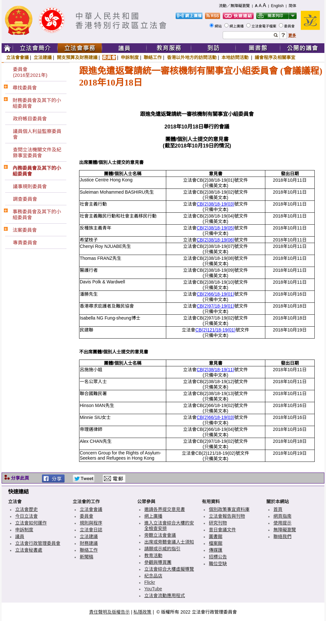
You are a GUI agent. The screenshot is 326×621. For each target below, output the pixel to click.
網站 (219, 26)
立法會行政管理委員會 (37, 543)
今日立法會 (26, 516)
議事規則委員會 (30, 186)
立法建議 (43, 57)
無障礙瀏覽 (284, 529)
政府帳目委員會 (30, 118)
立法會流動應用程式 (164, 595)
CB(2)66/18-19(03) (215, 417)
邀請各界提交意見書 (164, 509)
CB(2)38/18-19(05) (215, 227)
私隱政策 (142, 612)
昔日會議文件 (222, 529)
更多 (292, 35)
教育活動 (153, 555)
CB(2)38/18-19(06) (215, 239)
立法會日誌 (91, 529)
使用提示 (282, 522)
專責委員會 (25, 242)
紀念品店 (153, 575)
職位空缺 (218, 563)
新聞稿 (86, 556)
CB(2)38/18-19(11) (215, 369)
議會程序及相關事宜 (275, 57)
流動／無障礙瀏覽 (234, 6)
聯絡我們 (282, 536)
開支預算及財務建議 (77, 57)
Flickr (149, 582)
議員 (19, 536)
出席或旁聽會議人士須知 (169, 542)
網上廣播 (237, 26)
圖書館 (215, 536)
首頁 (277, 509)
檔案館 (215, 543)
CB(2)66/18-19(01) (215, 294)
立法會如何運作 (31, 522)
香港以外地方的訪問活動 (192, 57)
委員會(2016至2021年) (30, 72)
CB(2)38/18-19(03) (215, 204)
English (277, 6)
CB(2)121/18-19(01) (215, 329)
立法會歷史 (26, 509)
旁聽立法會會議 (160, 535)
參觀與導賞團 (157, 562)
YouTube (153, 588)
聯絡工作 (153, 57)
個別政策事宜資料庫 (229, 509)
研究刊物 (218, 522)
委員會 (290, 26)
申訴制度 (130, 57)
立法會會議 (17, 57)
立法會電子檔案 (264, 26)
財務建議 (89, 543)
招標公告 (218, 556)
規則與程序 (91, 522)
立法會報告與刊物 (227, 516)
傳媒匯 (215, 550)
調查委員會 (25, 199)
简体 (292, 6)
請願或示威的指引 (162, 548)
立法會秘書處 (28, 550)
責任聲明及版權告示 (109, 612)
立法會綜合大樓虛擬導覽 (169, 569)
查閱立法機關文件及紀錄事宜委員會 (37, 152)
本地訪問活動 (235, 57)
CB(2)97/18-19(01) (215, 306)
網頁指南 (282, 516)
